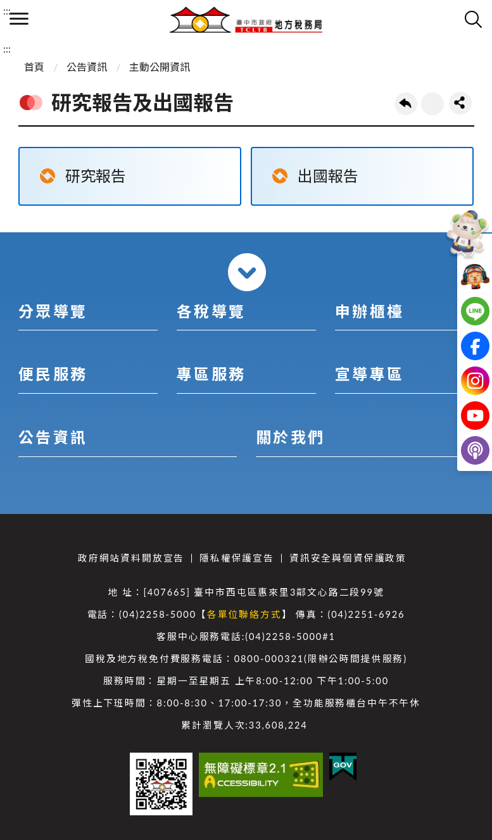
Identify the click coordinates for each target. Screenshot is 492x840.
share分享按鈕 (460, 103)
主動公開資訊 (159, 67)
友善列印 (432, 103)
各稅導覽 (211, 311)
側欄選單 (18, 19)
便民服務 (53, 374)
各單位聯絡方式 (244, 614)
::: (7, 10)
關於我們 (290, 437)
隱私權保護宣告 (236, 558)
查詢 (473, 19)
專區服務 (211, 374)
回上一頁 (405, 103)
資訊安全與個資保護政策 (348, 558)
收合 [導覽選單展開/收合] (247, 272)
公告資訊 (86, 67)
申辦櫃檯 (370, 311)
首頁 (34, 67)
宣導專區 (370, 374)
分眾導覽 (53, 311)
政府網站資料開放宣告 (131, 558)
